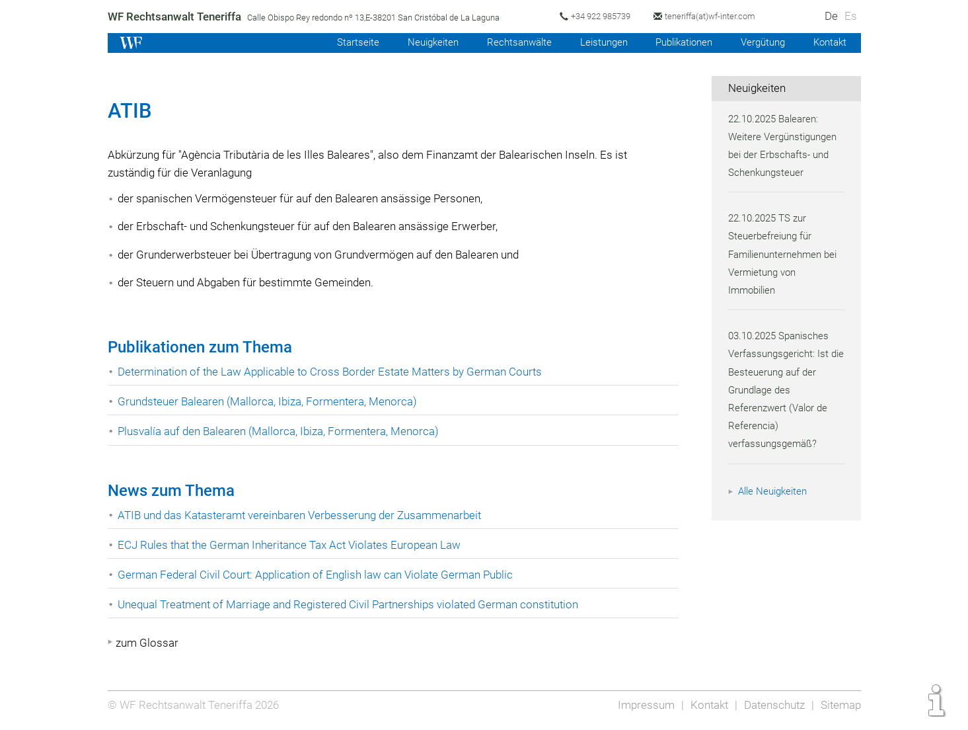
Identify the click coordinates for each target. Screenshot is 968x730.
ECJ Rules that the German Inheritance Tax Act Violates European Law (292, 544)
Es (850, 15)
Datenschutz (772, 704)
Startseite (343, 42)
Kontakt (828, 42)
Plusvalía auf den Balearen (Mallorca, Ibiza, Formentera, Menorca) (281, 431)
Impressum (642, 704)
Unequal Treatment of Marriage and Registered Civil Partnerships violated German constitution (352, 604)
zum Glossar (147, 642)
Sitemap (840, 704)
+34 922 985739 (605, 16)
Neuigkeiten (420, 42)
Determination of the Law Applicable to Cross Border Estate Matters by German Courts (333, 371)
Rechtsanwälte (508, 42)
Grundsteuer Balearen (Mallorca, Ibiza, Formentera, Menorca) (269, 401)
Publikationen (678, 42)
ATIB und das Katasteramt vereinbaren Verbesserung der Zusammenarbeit (303, 515)
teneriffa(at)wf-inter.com (716, 16)
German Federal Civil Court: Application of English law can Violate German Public (319, 574)
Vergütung (760, 42)
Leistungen (594, 42)
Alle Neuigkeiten (774, 491)
